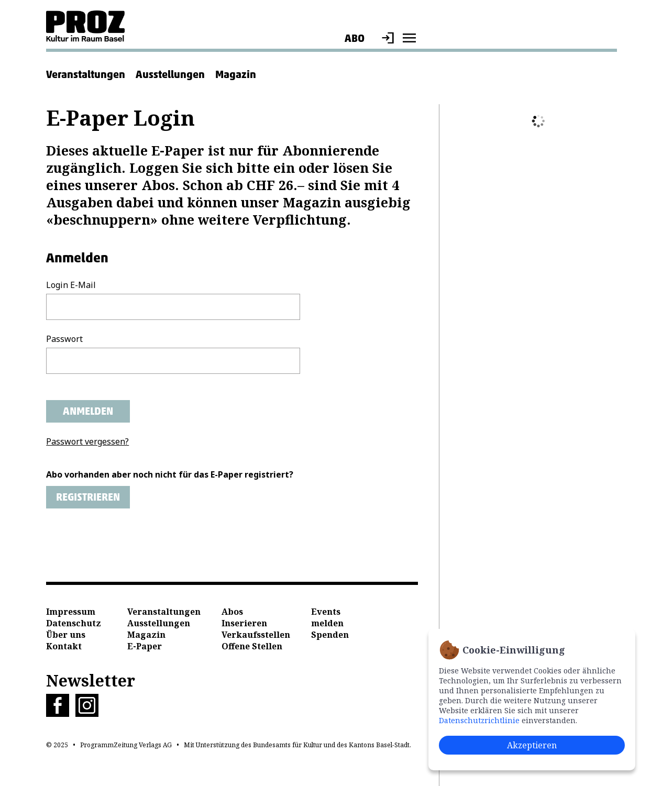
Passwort (64, 339)
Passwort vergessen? (87, 441)
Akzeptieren (532, 745)
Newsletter (90, 680)
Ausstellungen (170, 74)
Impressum (70, 611)
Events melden (327, 617)
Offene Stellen (252, 646)
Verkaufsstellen (256, 634)
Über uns (65, 634)
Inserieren (244, 623)
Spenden (330, 634)
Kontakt (64, 646)
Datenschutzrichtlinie (479, 720)
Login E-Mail (71, 285)
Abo (355, 38)
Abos (232, 611)
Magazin (235, 74)
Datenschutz (73, 623)
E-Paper (144, 646)
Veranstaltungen (85, 74)
